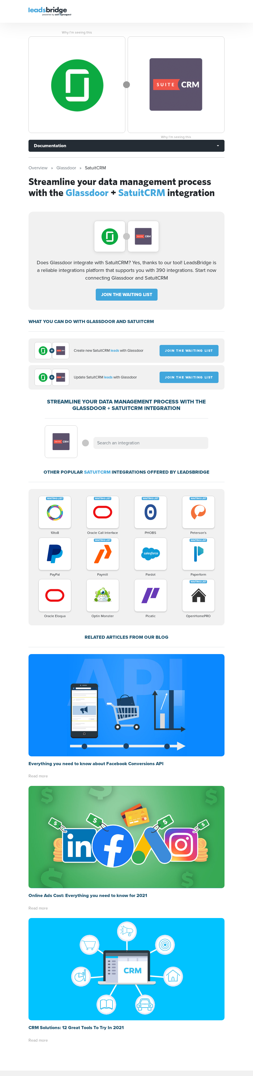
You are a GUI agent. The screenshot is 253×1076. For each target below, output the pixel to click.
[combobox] (150, 443)
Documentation (50, 145)
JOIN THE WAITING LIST (126, 294)
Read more (38, 674)
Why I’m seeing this (77, 32)
